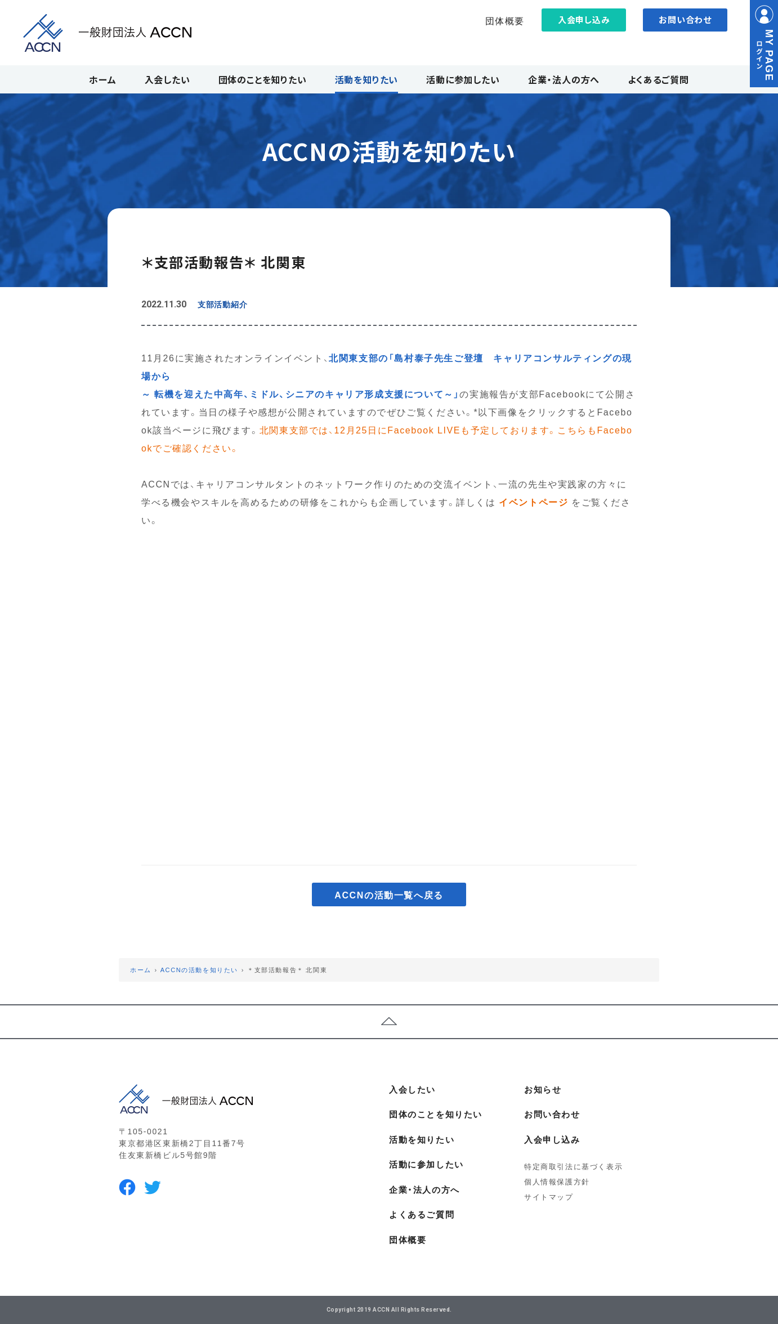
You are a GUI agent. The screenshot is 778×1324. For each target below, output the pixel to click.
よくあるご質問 (421, 1214)
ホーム (140, 969)
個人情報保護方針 (557, 1181)
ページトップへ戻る (389, 1021)
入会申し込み (584, 20)
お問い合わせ (685, 20)
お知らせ (542, 1089)
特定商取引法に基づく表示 (573, 1166)
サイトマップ (549, 1196)
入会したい (412, 1089)
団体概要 (505, 20)
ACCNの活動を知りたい (199, 969)
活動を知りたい (421, 1139)
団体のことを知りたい (435, 1114)
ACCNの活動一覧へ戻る (388, 894)
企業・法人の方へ (424, 1189)
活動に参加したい (426, 1164)
